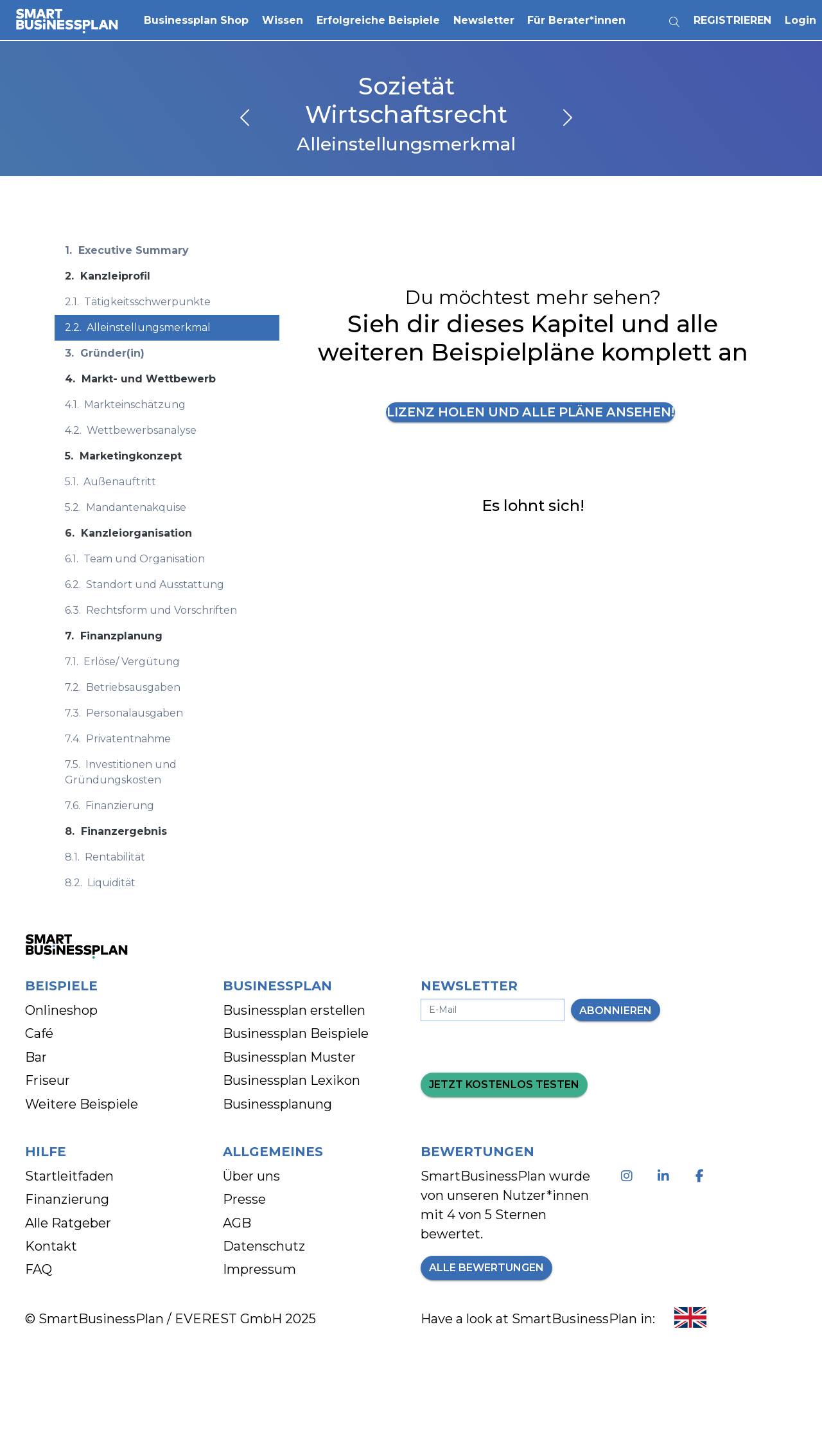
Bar (36, 1057)
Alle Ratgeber (68, 1223)
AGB (237, 1223)
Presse (244, 1199)
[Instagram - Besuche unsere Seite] (629, 1176)
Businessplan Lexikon (291, 1080)
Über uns (251, 1176)
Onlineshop (61, 1010)
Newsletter (484, 19)
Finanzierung (67, 1199)
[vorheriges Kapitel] (245, 119)
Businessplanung (277, 1104)
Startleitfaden (69, 1176)
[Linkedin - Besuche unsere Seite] (665, 1176)
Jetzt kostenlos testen (504, 1084)
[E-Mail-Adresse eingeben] (492, 1010)
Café (39, 1033)
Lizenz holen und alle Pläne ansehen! (530, 412)
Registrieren (733, 19)
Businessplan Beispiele (296, 1033)
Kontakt (51, 1246)
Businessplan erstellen (294, 1010)
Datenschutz (264, 1246)
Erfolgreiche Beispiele (379, 19)
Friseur (47, 1080)
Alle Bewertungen (486, 1268)
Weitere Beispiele (81, 1104)
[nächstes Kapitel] (566, 119)
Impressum (259, 1269)
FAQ (38, 1269)
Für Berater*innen (578, 19)
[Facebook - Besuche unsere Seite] (702, 1176)
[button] (197, 19)
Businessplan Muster (289, 1057)
